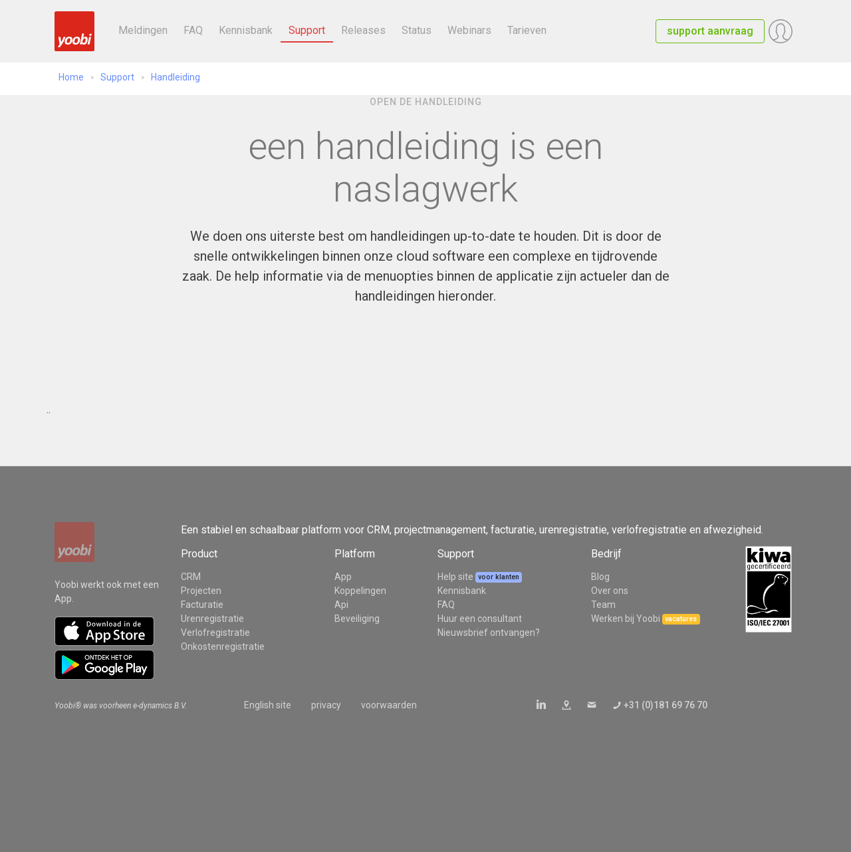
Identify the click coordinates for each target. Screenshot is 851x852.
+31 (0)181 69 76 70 (665, 705)
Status (416, 30)
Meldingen (143, 30)
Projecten (201, 590)
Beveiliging (357, 618)
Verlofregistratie (215, 632)
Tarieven (527, 30)
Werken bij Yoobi (625, 618)
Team (603, 604)
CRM (191, 576)
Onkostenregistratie (223, 646)
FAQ (193, 30)
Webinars (469, 30)
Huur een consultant (479, 618)
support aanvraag (710, 31)
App (343, 576)
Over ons (609, 590)
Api (341, 604)
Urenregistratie (212, 618)
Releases (363, 30)
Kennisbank (246, 30)
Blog (600, 576)
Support (307, 30)
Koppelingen (360, 590)
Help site (456, 576)
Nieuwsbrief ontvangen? (488, 632)
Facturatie (202, 604)
